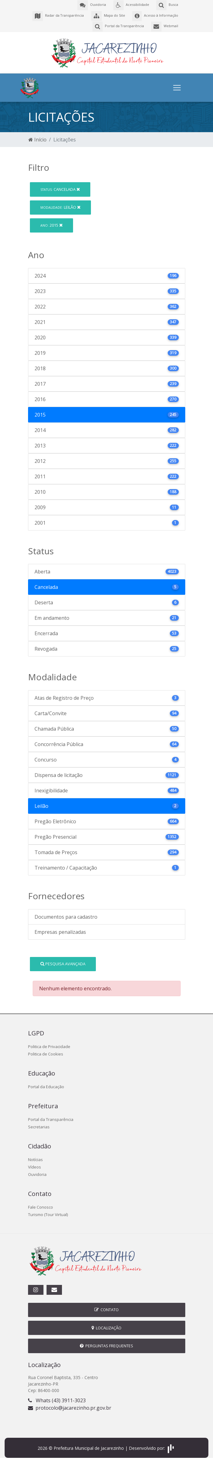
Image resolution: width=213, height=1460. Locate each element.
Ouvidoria (37, 1172)
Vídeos (34, 1164)
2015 (51, 223)
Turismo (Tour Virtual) (48, 1212)
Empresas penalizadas (60, 929)
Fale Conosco (40, 1204)
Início (37, 137)
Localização (106, 1325)
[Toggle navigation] (177, 85)
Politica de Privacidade (49, 1044)
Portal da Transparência (50, 1117)
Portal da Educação (46, 1084)
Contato (106, 1307)
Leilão (60, 205)
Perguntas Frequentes (106, 1343)
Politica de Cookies (45, 1051)
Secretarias (39, 1124)
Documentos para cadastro (66, 914)
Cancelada (60, 187)
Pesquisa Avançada (62, 961)
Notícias (35, 1157)
